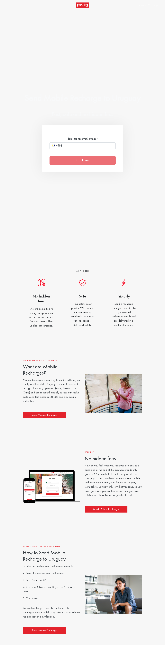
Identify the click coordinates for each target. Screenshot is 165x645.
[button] (142, 5)
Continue (82, 160)
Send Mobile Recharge (44, 415)
